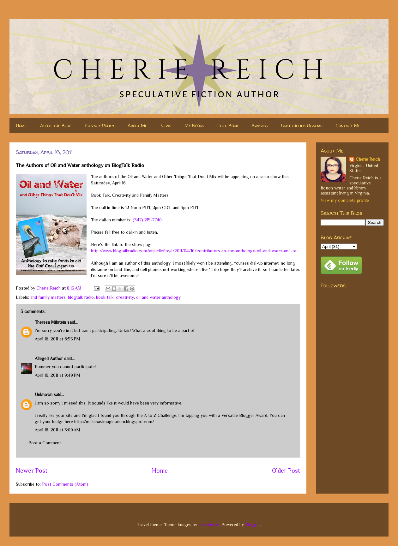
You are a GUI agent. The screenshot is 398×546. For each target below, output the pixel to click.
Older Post (286, 470)
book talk (105, 297)
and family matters (48, 297)
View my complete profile (345, 200)
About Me (137, 126)
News (165, 126)
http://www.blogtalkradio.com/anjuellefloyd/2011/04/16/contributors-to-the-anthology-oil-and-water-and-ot (194, 250)
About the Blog (55, 126)
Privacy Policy (99, 126)
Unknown (43, 394)
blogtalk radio (81, 297)
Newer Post (31, 470)
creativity (125, 297)
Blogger (252, 524)
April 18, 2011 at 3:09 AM (57, 429)
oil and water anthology (158, 297)
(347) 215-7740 (147, 219)
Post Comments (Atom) (65, 484)
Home (21, 126)
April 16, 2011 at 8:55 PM (57, 338)
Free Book (227, 126)
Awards (259, 126)
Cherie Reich (368, 159)
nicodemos (208, 524)
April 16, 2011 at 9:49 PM (57, 375)
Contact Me (348, 126)
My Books (194, 126)
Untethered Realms (302, 126)
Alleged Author (49, 358)
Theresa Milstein (50, 322)
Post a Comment (44, 442)
